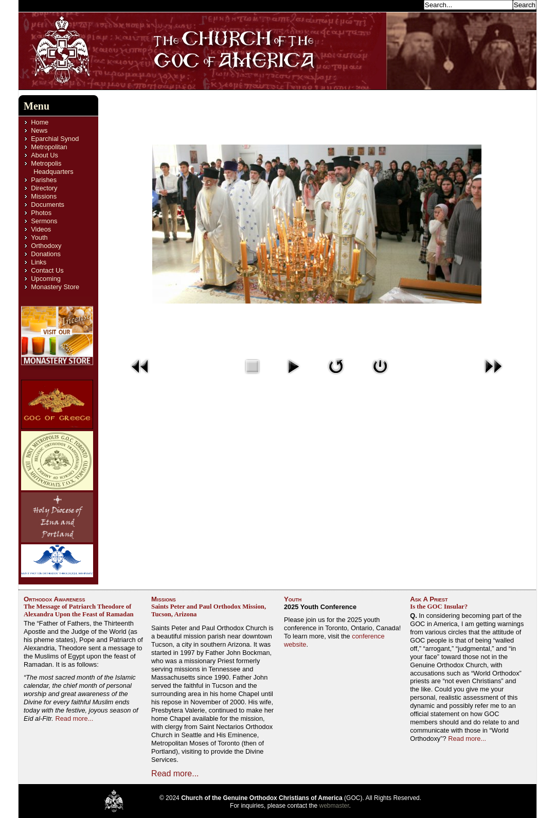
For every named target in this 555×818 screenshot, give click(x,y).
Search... (407, 4)
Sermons (44, 221)
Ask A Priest (428, 599)
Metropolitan (49, 147)
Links (38, 262)
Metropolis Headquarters (52, 167)
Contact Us (47, 270)
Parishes (44, 180)
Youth (39, 237)
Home (39, 122)
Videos (41, 229)
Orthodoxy (46, 246)
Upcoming (46, 278)
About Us (44, 155)
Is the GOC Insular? (439, 606)
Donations (46, 254)
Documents (47, 204)
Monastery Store (55, 287)
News (39, 130)
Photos (41, 213)
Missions (44, 196)
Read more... (74, 718)
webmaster (334, 805)
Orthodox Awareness (54, 599)
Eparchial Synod (55, 139)
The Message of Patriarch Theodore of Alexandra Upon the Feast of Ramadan (79, 610)
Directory (44, 188)
